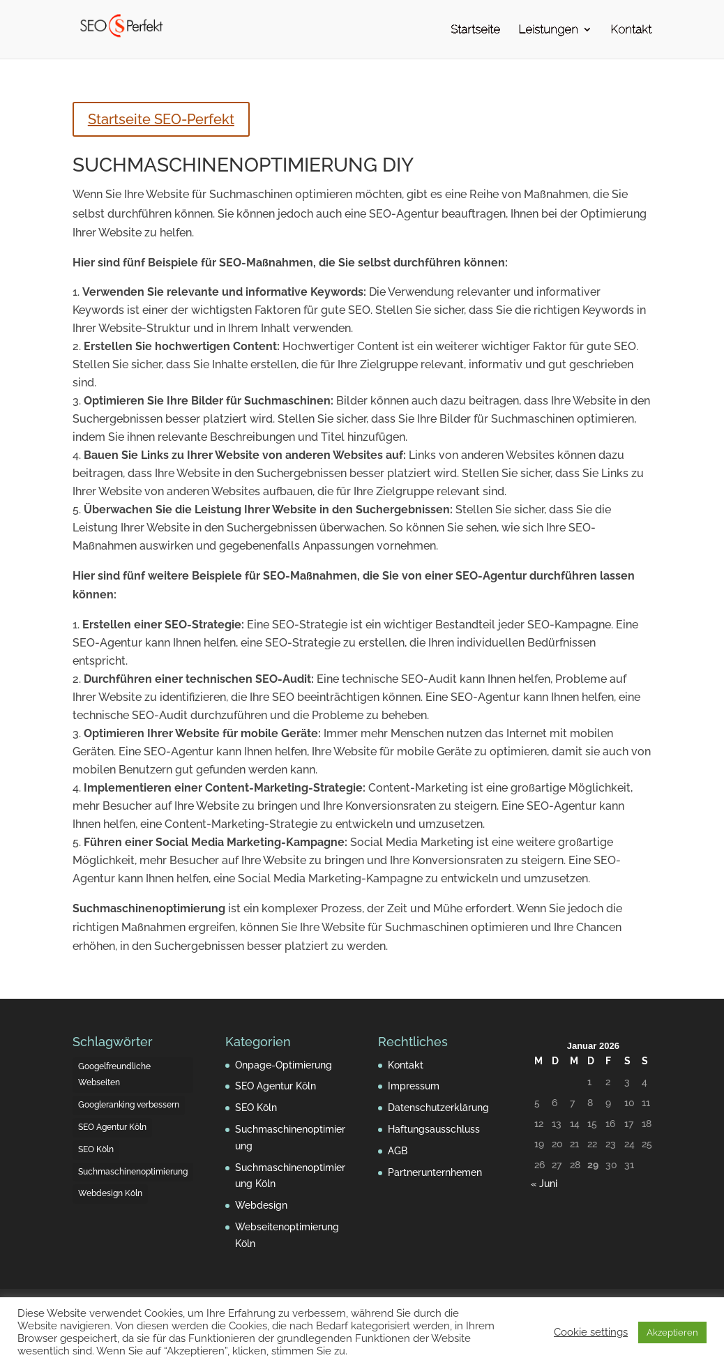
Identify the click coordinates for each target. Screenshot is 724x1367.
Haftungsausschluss (434, 1129)
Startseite (475, 30)
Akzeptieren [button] (672, 1332)
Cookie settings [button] (591, 1332)
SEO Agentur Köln (275, 1086)
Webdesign (261, 1205)
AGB (397, 1150)
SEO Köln (256, 1107)
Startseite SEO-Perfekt (161, 119)
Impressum (413, 1086)
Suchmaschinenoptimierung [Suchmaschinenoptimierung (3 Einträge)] (133, 1172)
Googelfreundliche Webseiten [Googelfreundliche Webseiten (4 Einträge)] (114, 1075)
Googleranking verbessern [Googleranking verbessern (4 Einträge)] (128, 1105)
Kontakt (630, 30)
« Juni (544, 1183)
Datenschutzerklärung (438, 1107)
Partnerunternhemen (435, 1172)
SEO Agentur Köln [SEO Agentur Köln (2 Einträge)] (112, 1127)
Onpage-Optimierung (283, 1065)
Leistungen (548, 30)
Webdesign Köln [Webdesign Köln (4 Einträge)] (110, 1193)
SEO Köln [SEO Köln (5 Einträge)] (96, 1149)
